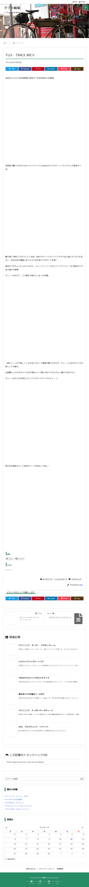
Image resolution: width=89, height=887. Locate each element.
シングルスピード (60, 579)
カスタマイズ (19, 43)
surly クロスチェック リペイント (34, 726)
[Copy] (77, 69)
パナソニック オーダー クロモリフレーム (37, 645)
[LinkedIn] (51, 69)
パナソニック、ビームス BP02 (16, 796)
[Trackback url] (44, 762)
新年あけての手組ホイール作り (31, 694)
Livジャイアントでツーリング (31, 661)
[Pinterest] (38, 69)
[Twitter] (12, 69)
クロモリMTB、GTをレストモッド (17, 809)
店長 (81, 585)
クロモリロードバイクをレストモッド (18, 806)
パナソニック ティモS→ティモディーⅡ (36, 710)
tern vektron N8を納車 (13, 799)
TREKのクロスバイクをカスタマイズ (34, 678)
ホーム (8, 43)
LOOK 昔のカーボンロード (14, 803)
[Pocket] (64, 69)
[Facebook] (25, 69)
